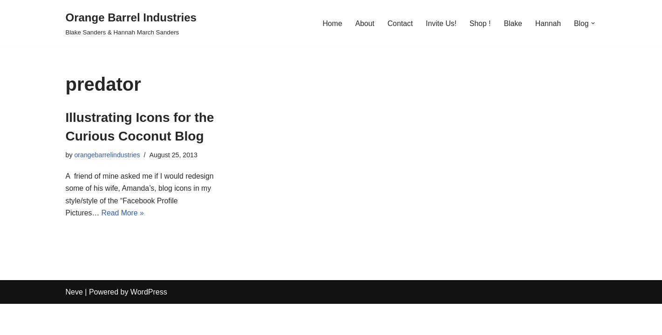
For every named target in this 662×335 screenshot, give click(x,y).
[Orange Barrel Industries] (131, 23)
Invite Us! (439, 23)
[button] (593, 23)
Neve (74, 323)
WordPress (148, 323)
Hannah (547, 23)
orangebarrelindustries (108, 155)
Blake (512, 23)
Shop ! (479, 23)
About (362, 23)
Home (330, 23)
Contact (398, 23)
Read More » (123, 215)
